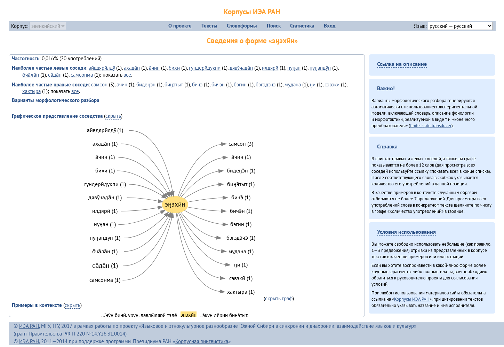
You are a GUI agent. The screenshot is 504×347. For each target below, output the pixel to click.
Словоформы (242, 25)
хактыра (31, 91)
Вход (330, 25)
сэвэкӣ (332, 84)
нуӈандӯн (320, 67)
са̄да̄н (55, 74)
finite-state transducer (430, 125)
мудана (293, 84)
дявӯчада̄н (241, 67)
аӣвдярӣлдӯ (102, 67)
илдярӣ (270, 67)
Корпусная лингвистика (201, 341)
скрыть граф (279, 298)
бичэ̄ (197, 84)
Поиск (274, 25)
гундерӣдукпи (205, 67)
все (127, 74)
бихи (174, 67)
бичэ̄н (218, 84)
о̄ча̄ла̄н (30, 74)
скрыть (113, 116)
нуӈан (294, 67)
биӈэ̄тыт (174, 84)
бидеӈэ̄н (145, 84)
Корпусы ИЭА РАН (252, 11)
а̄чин (154, 67)
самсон (99, 84)
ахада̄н (132, 67)
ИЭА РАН (29, 326)
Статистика (302, 25)
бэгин (240, 84)
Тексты (209, 25)
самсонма (82, 74)
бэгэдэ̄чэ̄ (265, 84)
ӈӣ (312, 84)
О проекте (180, 25)
